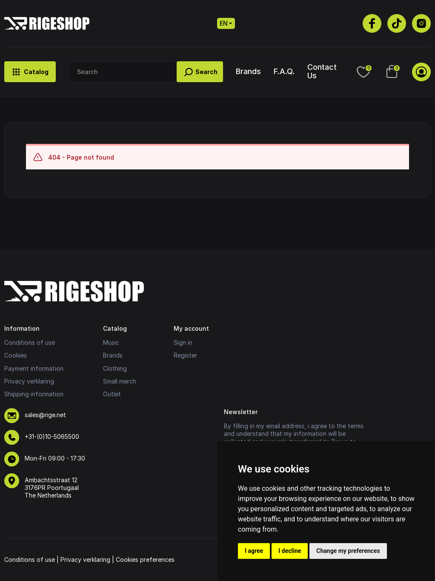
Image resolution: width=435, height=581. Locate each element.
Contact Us (322, 71)
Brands (248, 71)
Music (111, 342)
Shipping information (33, 394)
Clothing (115, 368)
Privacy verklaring (29, 381)
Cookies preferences (145, 559)
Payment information (33, 368)
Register (185, 355)
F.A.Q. (284, 71)
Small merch (119, 381)
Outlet (112, 394)
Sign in (183, 342)
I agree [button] (254, 550)
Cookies (15, 355)
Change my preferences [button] (348, 550)
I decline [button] (289, 550)
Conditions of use (29, 342)
